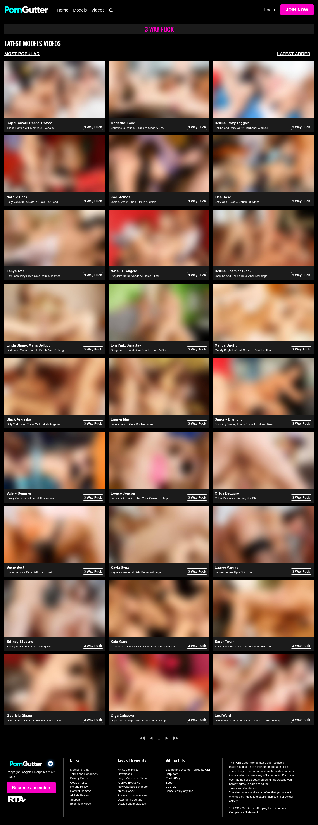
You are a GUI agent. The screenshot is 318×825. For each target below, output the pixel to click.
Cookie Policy (78, 782)
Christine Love (123, 123)
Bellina (220, 123)
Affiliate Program (80, 795)
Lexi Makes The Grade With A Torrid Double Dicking (247, 720)
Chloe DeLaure (227, 493)
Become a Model (81, 803)
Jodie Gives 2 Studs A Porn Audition (133, 202)
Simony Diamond (229, 419)
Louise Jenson (123, 493)
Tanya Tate (16, 271)
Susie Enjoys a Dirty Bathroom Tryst (29, 572)
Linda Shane (17, 345)
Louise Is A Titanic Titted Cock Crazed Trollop (139, 498)
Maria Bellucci (40, 345)
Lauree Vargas (226, 567)
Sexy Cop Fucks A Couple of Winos (237, 202)
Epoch (170, 782)
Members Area (79, 769)
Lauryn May (120, 419)
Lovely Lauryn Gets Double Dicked (132, 424)
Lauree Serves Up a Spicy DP (233, 572)
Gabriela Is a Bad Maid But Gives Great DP (34, 720)
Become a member (31, 787)
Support (75, 799)
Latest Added (293, 53)
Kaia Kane (119, 642)
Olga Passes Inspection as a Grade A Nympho (140, 720)
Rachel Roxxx (40, 123)
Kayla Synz (120, 567)
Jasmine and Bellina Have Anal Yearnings (241, 276)
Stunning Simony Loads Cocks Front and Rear (244, 424)
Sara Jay (133, 345)
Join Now (297, 9)
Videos (98, 10)
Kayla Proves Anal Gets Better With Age (136, 572)
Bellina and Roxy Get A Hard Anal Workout (241, 127)
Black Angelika (19, 419)
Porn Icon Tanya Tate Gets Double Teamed (33, 276)
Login (269, 9)
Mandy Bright (226, 345)
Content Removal (81, 791)
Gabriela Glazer (19, 716)
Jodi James (120, 197)
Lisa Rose (223, 197)
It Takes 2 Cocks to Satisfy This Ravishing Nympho (143, 646)
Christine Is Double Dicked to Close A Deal (137, 127)
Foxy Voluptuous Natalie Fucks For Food (32, 202)
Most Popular (22, 53)
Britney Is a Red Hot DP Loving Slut (29, 646)
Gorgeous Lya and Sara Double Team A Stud (139, 350)
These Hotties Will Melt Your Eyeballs (30, 127)
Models (80, 10)
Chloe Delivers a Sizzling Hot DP (235, 498)
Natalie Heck (17, 197)
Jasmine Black (239, 271)
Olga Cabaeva (122, 716)
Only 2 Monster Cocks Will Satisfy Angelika (34, 424)
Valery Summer (19, 493)
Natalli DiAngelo (124, 271)
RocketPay (173, 778)
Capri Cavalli (17, 123)
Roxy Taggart (238, 123)
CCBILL (171, 786)
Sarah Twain (224, 642)
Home (62, 10)
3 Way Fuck (93, 127)
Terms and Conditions (84, 774)
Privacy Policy (79, 778)
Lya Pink (118, 345)
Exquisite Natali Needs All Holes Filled (135, 276)
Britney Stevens (20, 642)
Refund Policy (79, 786)
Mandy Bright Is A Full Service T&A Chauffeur (243, 350)
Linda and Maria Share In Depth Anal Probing (35, 350)
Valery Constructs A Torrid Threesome (30, 498)
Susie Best (15, 567)
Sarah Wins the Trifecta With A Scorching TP (243, 646)
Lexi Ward (223, 716)
